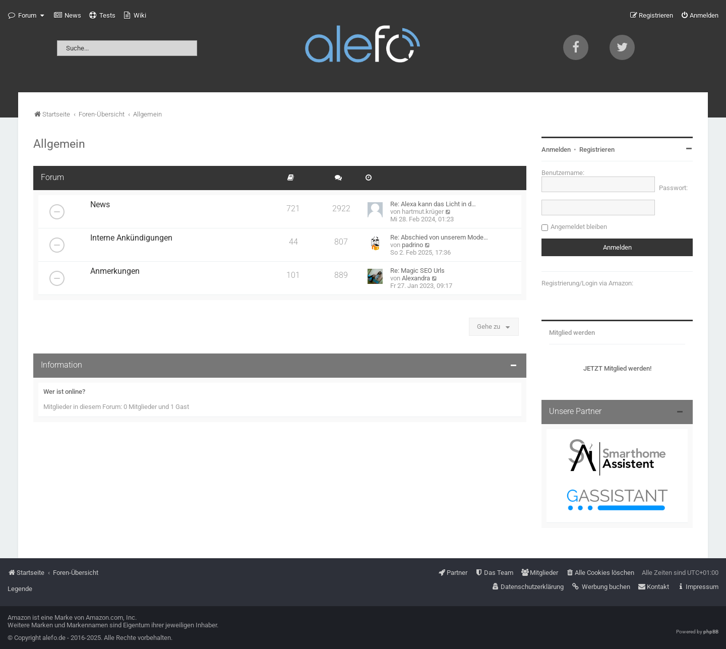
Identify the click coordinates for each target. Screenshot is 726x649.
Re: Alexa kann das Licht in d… (433, 204)
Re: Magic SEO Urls (417, 270)
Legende (20, 589)
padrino (412, 245)
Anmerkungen (115, 271)
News (100, 204)
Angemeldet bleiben (579, 226)
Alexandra (416, 278)
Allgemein (59, 144)
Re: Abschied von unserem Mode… (439, 237)
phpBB (710, 631)
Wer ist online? (64, 391)
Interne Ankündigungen (131, 238)
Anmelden (556, 149)
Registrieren (597, 149)
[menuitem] (67, 16)
